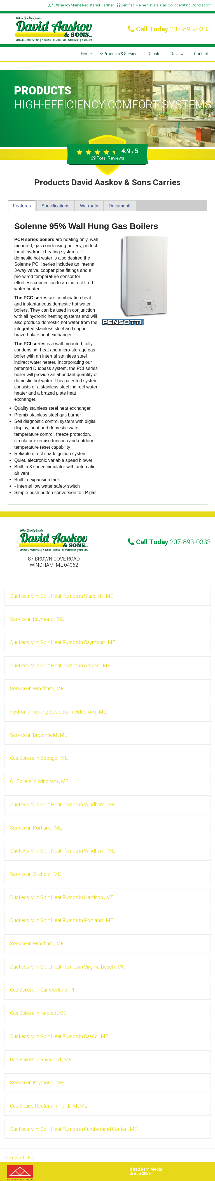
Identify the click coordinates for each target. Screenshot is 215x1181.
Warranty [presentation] (89, 205)
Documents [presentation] (120, 205)
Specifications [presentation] (55, 205)
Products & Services (119, 54)
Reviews (178, 54)
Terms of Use (19, 1158)
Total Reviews (107, 158)
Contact (201, 54)
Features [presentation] (22, 205)
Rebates (155, 54)
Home (86, 54)
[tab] (22, 205)
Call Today (169, 29)
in (61, 596)
